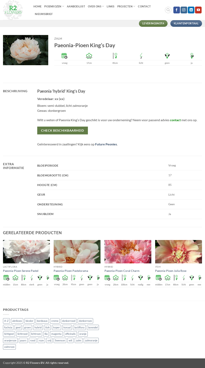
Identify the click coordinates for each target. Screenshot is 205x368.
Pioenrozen (54, 6)
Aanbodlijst (76, 6)
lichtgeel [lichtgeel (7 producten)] (9, 333)
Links (110, 6)
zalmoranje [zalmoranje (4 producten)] (91, 340)
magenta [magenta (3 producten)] (56, 333)
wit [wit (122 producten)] (70, 340)
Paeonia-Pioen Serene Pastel (20, 270)
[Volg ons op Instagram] (184, 10)
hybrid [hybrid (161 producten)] (38, 327)
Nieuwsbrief (44, 14)
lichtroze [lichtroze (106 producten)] (36, 333)
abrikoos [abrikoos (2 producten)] (17, 320)
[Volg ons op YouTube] (198, 10)
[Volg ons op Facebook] (176, 10)
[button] (168, 10)
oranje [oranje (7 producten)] (82, 333)
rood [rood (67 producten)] (32, 340)
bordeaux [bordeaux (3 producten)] (42, 320)
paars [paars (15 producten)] (23, 340)
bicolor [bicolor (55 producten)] (29, 320)
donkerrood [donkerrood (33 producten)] (68, 320)
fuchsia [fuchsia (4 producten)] (8, 327)
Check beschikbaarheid (62, 130)
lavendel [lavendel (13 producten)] (93, 327)
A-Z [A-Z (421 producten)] (6, 320)
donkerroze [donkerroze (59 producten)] (85, 320)
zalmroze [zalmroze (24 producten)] (9, 346)
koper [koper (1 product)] (56, 327)
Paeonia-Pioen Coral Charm (122, 270)
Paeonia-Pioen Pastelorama (71, 270)
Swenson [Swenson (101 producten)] (60, 340)
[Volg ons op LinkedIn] (191, 10)
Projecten (126, 6)
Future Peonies (106, 144)
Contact (144, 6)
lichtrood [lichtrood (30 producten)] (22, 333)
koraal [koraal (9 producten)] (67, 327)
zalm (58, 38)
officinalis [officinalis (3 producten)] (70, 333)
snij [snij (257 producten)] (49, 340)
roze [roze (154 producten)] (41, 340)
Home (37, 6)
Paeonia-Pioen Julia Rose (170, 270)
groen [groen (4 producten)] (27, 327)
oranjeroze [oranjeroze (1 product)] (10, 340)
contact (175, 120)
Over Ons (96, 6)
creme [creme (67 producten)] (54, 320)
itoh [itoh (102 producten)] (47, 327)
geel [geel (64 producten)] (18, 327)
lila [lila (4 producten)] (46, 333)
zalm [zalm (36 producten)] (78, 340)
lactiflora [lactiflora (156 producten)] (79, 327)
